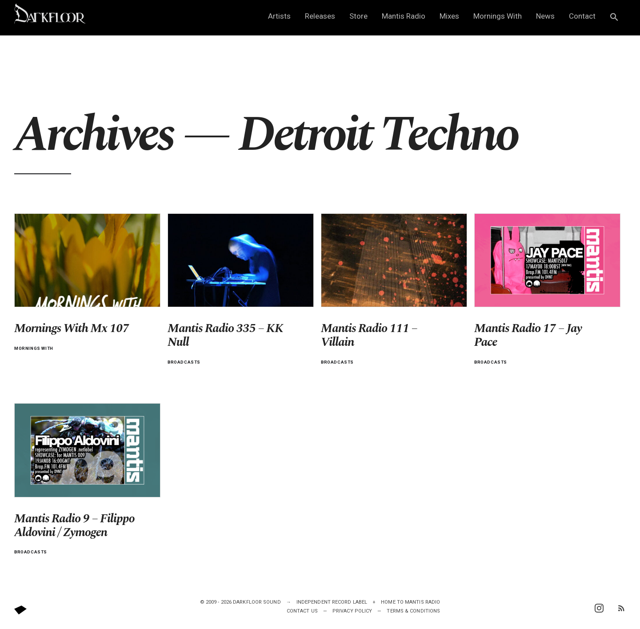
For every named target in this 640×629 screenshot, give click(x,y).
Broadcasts (184, 362)
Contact (582, 16)
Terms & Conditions (413, 611)
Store (358, 16)
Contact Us (302, 611)
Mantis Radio (403, 16)
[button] (614, 17)
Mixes (449, 16)
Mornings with (33, 348)
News (545, 16)
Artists (279, 16)
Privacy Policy (352, 611)
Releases (320, 16)
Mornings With (497, 16)
